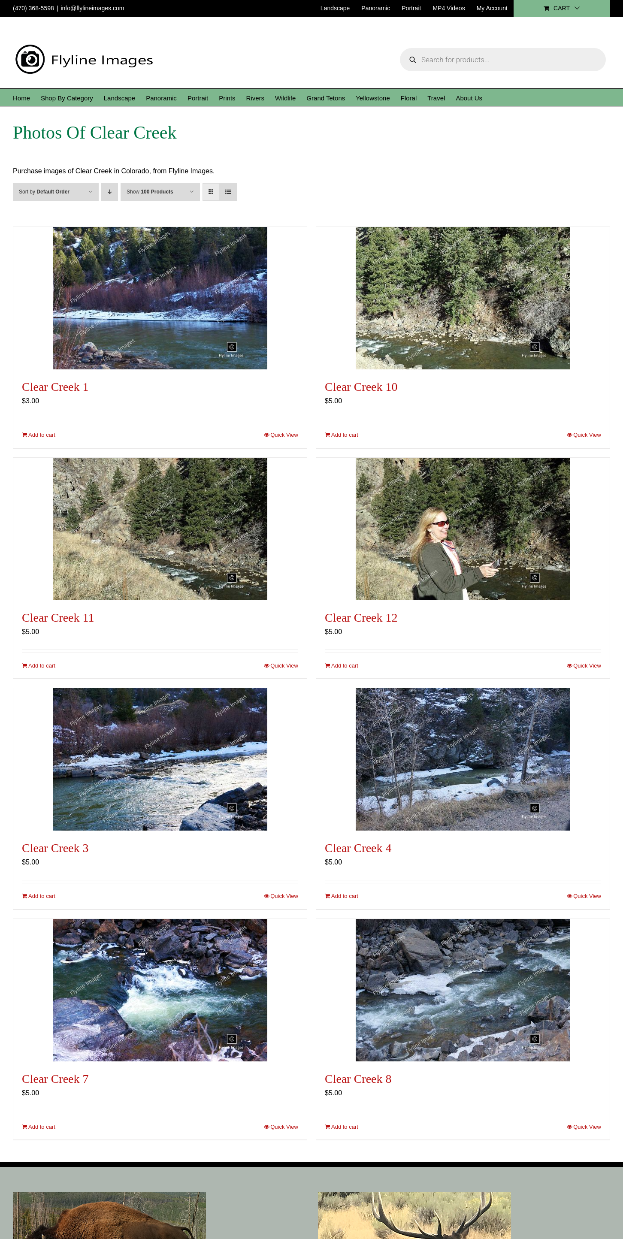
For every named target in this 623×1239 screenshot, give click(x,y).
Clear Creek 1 (55, 386)
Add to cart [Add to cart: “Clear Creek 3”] (41, 896)
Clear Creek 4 (358, 848)
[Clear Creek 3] (160, 759)
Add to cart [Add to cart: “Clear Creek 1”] (41, 435)
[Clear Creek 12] (463, 529)
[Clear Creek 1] (160, 298)
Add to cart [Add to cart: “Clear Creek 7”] (41, 1127)
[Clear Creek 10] (463, 298)
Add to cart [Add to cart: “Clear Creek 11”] (41, 665)
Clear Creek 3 (55, 848)
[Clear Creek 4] (463, 759)
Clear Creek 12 (361, 617)
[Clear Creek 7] (160, 990)
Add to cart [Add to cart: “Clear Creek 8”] (344, 1127)
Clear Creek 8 (358, 1078)
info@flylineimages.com (92, 8)
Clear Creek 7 (55, 1078)
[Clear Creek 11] (160, 529)
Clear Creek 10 (361, 386)
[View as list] (228, 192)
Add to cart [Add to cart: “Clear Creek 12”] (344, 665)
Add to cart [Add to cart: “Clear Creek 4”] (344, 896)
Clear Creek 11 (58, 617)
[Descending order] (109, 192)
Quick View (284, 435)
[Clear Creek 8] (463, 990)
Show (150, 192)
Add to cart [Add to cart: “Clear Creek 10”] (344, 435)
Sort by (44, 192)
